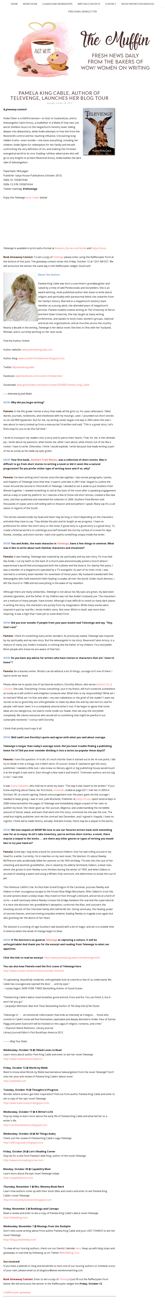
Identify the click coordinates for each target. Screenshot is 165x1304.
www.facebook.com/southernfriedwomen (38, 376)
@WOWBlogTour (69, 1252)
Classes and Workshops (57, 3)
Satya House (99, 248)
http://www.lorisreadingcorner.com (23, 1160)
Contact (110, 3)
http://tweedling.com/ (15, 1217)
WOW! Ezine (30, 3)
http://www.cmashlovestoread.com (23, 1059)
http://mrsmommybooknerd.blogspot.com (27, 1199)
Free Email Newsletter (82, 11)
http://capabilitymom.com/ (18, 1177)
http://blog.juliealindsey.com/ (19, 1239)
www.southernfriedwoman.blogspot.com (41, 358)
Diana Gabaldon (20, 785)
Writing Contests (89, 3)
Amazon (59, 248)
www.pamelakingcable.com (37, 349)
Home (14, 3)
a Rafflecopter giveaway (16, 1292)
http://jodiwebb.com (14, 1081)
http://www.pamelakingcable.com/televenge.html (72, 957)
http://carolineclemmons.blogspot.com (25, 1125)
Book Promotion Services (137, 3)
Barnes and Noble (76, 248)
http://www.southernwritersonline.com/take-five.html (33, 970)
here (78, 1248)
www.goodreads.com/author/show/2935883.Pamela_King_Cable (53, 384)
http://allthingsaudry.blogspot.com (23, 1142)
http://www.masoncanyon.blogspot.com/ (26, 1103)
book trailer (32, 197)
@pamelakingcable (23, 367)
